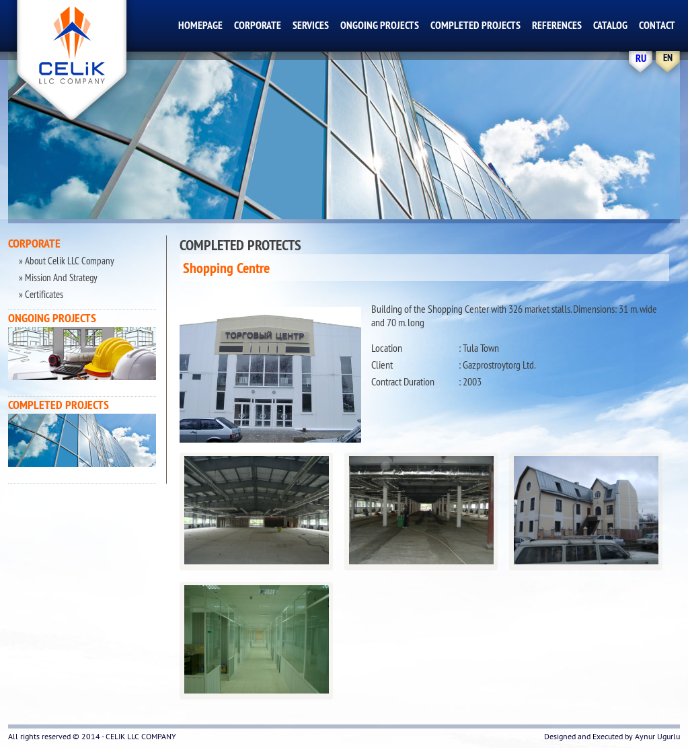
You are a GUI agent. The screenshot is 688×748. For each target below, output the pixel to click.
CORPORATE (257, 25)
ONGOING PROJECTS (379, 25)
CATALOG (610, 25)
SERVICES (311, 25)
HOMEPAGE (200, 25)
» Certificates (40, 294)
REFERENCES (557, 25)
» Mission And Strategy (57, 277)
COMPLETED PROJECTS (475, 25)
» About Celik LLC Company (65, 260)
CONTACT (657, 25)
